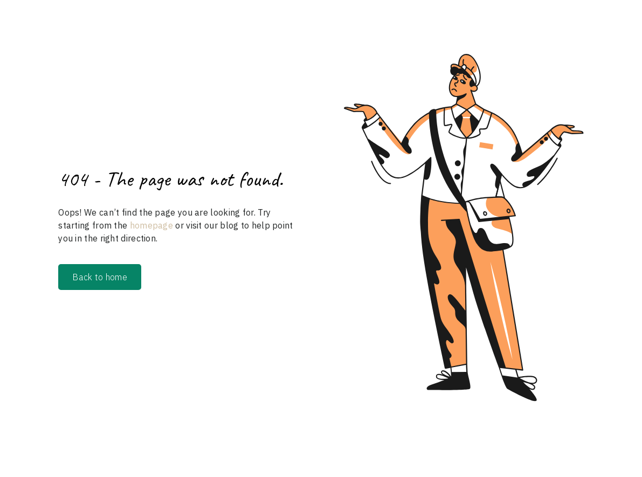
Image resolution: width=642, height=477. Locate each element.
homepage (150, 225)
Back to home (99, 277)
